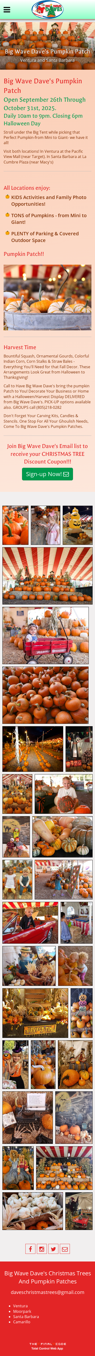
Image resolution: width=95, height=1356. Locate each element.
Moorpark (22, 1311)
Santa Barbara (26, 1316)
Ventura (20, 1306)
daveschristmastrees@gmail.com (47, 1292)
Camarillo (21, 1321)
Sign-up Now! (47, 474)
